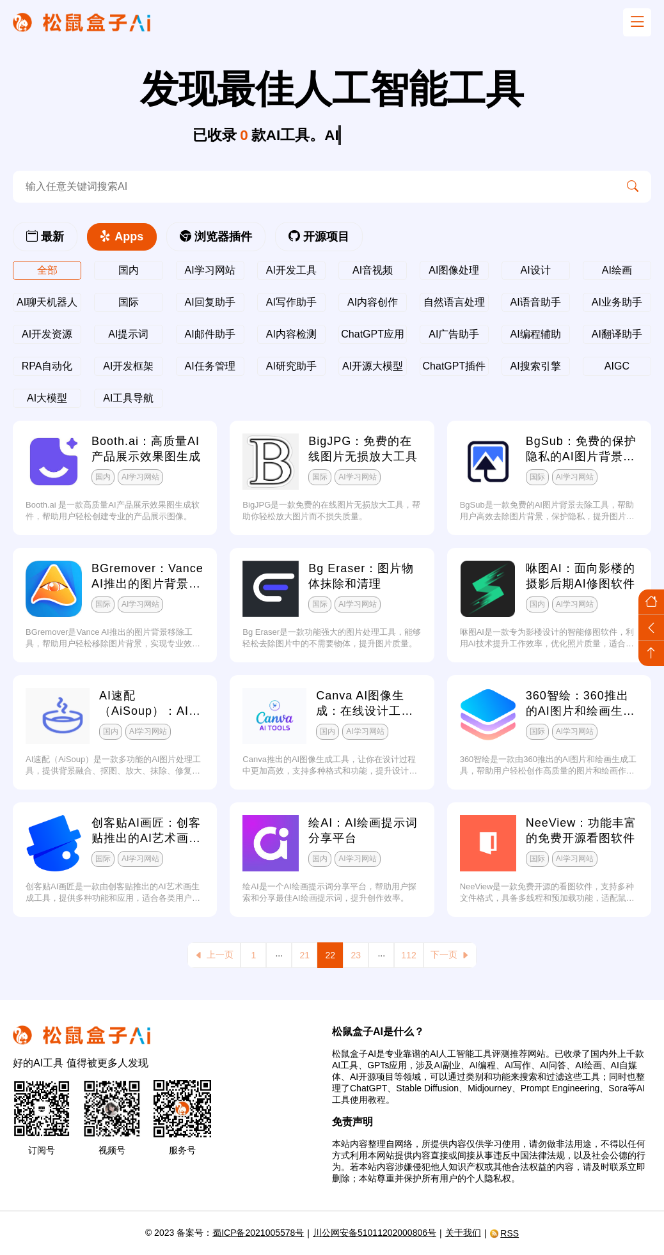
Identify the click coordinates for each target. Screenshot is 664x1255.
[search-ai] (313, 187)
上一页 (213, 954)
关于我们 (463, 1233)
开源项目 (319, 236)
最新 (45, 236)
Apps (121, 236)
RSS (504, 1233)
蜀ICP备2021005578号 (258, 1233)
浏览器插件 (216, 236)
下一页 (450, 954)
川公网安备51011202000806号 (374, 1233)
